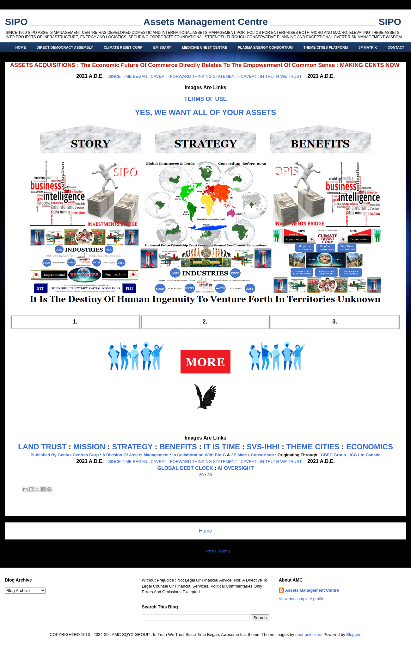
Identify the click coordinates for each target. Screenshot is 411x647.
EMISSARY (162, 47)
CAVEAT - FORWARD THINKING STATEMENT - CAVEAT (203, 76)
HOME (20, 47)
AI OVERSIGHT (236, 468)
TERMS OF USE (205, 99)
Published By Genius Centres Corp (64, 455)
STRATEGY (132, 446)
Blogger (353, 634)
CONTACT (396, 47)
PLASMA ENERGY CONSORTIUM (265, 47)
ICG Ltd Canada (365, 455)
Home (205, 530)
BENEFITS (178, 446)
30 (201, 474)
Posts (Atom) (218, 551)
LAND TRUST (42, 446)
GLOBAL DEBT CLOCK (185, 468)
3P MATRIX (368, 47)
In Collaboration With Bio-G (199, 455)
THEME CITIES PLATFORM (326, 47)
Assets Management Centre (312, 590)
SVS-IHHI (263, 446)
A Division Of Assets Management (135, 455)
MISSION (89, 446)
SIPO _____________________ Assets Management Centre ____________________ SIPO (203, 21)
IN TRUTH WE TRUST (281, 76)
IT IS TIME (222, 446)
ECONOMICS (369, 446)
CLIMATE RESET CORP (123, 47)
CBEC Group (333, 455)
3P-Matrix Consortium (252, 455)
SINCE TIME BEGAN (127, 76)
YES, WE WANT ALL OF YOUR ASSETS (205, 112)
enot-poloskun (308, 634)
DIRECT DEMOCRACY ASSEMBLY (65, 47)
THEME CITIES (313, 446)
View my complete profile (301, 598)
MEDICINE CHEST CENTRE (204, 47)
